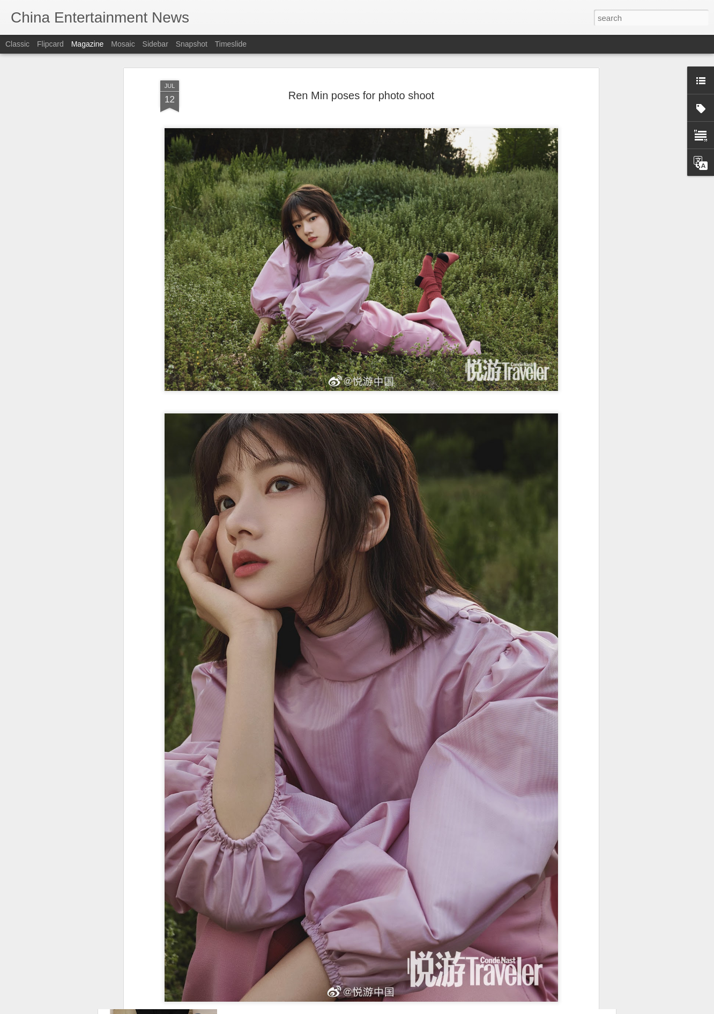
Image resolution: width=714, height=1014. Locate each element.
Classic (17, 44)
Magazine (87, 44)
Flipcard (50, 44)
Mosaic (123, 44)
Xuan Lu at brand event (293, 944)
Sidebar (155, 44)
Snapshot (191, 44)
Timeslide (231, 44)
